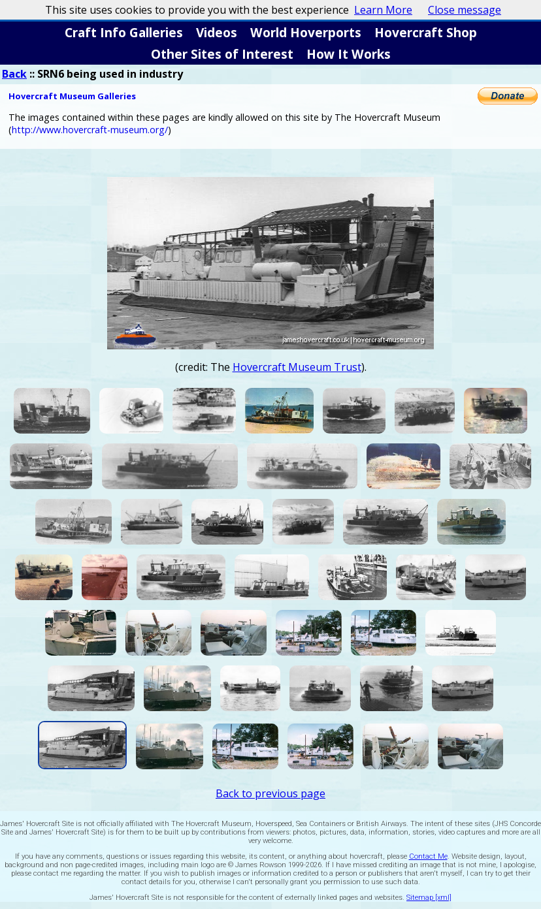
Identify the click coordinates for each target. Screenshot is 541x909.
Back (14, 74)
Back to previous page (270, 793)
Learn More (383, 10)
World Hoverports (305, 32)
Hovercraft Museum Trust (297, 367)
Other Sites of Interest (222, 54)
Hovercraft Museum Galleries (72, 96)
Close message (464, 10)
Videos (216, 32)
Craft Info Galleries (124, 32)
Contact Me (428, 856)
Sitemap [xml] (428, 897)
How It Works (348, 54)
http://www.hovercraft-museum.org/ (90, 129)
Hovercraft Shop (425, 32)
